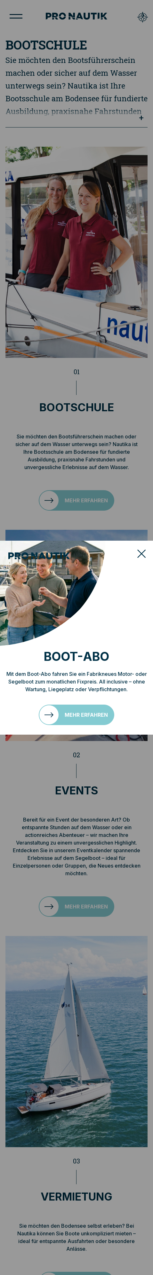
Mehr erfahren (86, 715)
